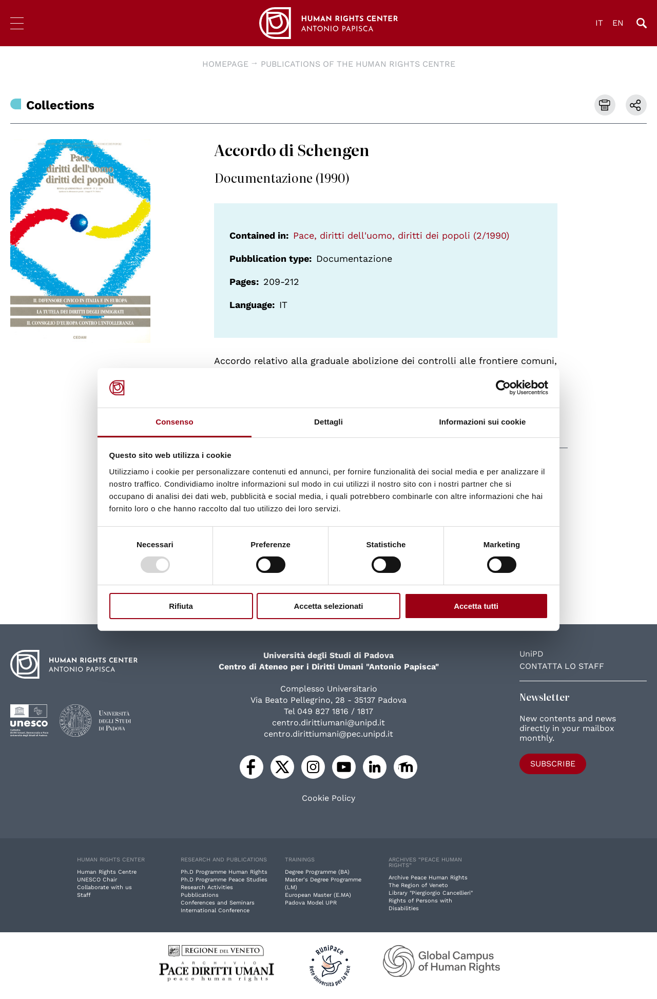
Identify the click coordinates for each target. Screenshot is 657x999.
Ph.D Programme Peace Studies (224, 879)
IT (599, 23)
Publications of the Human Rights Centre (358, 64)
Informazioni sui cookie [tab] (482, 421)
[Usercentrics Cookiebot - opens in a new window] (503, 387)
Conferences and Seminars (218, 902)
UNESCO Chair (97, 879)
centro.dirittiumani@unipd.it (328, 722)
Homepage (225, 64)
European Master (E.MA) (318, 895)
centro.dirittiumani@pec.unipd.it (328, 734)
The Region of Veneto (418, 885)
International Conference (215, 910)
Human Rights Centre (107, 872)
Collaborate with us (104, 887)
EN (618, 23)
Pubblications (200, 895)
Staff (84, 895)
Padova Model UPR (311, 902)
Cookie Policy (328, 798)
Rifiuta (181, 606)
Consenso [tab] (174, 421)
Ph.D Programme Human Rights (224, 872)
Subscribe (552, 764)
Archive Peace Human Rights (428, 877)
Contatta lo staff (561, 666)
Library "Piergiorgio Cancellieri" (431, 893)
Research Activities (207, 887)
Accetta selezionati (328, 606)
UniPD (531, 654)
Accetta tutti (476, 606)
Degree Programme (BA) (317, 872)
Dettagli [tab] (328, 421)
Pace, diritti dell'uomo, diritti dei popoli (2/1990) (401, 235)
